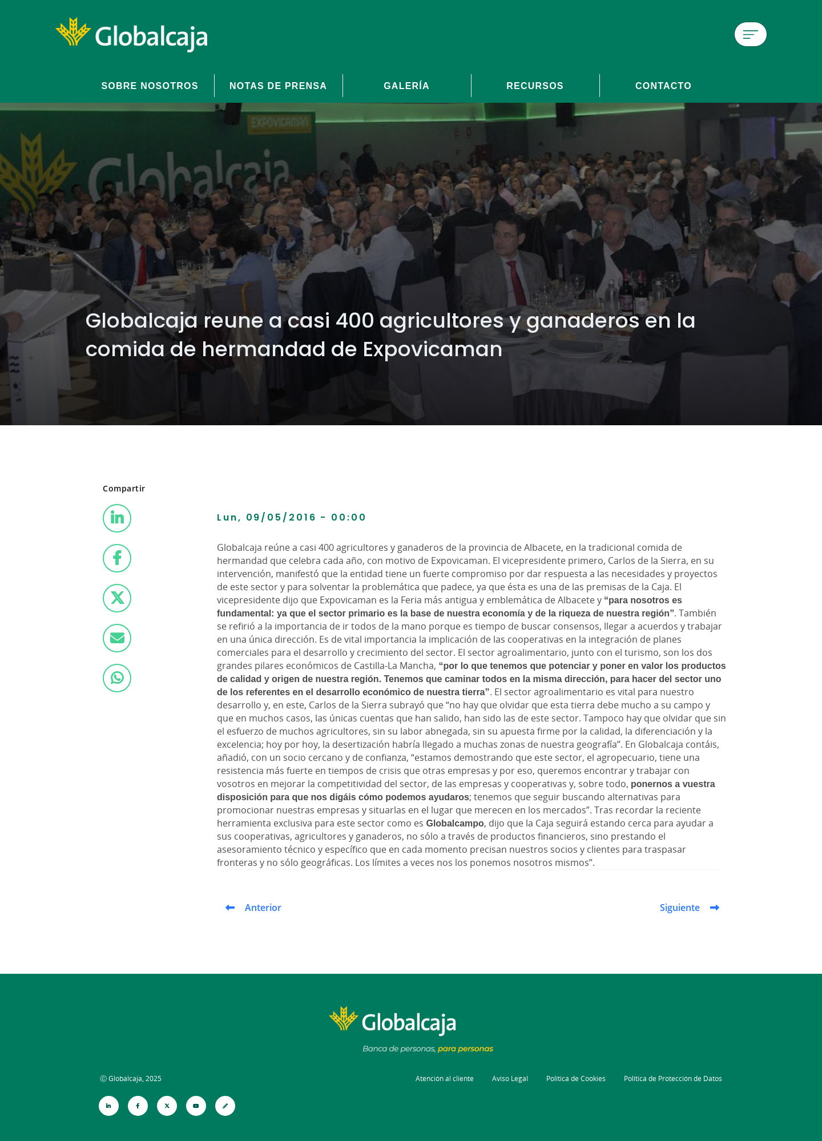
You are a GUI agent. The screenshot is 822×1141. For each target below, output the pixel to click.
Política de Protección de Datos (673, 1078)
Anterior (263, 907)
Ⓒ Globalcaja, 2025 (131, 1078)
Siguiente (680, 907)
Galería (407, 85)
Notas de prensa (278, 85)
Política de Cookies (576, 1078)
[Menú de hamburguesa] (750, 34)
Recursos (535, 85)
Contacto (663, 85)
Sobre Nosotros (149, 85)
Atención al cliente (445, 1078)
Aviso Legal (510, 1078)
